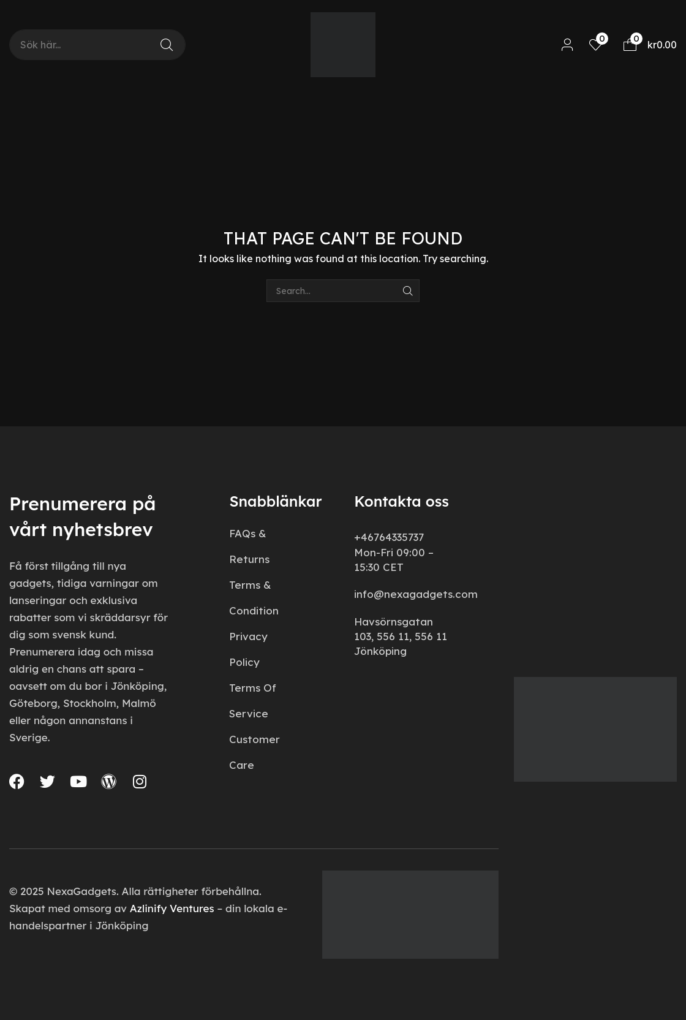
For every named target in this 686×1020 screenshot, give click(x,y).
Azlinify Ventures (172, 908)
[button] (567, 45)
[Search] (166, 44)
